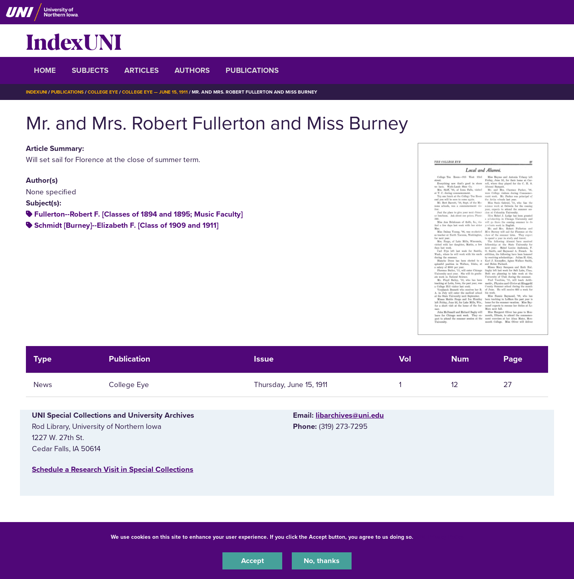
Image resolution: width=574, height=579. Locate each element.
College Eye (105, 92)
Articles (141, 70)
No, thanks (321, 560)
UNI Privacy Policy (440, 536)
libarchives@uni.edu (350, 415)
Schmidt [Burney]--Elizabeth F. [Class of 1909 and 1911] (126, 225)
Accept (252, 560)
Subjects (90, 70)
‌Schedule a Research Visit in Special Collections (112, 469)
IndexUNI (74, 40)
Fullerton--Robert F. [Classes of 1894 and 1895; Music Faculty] (138, 214)
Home (45, 70)
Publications (252, 70)
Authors (192, 70)
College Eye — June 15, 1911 (158, 92)
